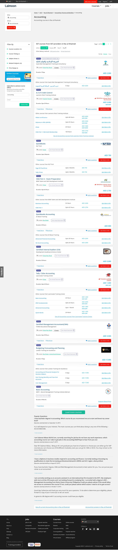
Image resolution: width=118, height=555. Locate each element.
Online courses (70, 528)
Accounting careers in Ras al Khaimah (99, 512)
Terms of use (109, 551)
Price (109, 54)
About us (8, 531)
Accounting (40, 16)
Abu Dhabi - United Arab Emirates (52, 359)
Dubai (44, 67)
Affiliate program (70, 543)
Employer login (42, 537)
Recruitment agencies (44, 531)
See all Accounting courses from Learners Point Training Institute (73, 136)
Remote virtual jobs (30, 534)
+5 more (56, 335)
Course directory (70, 540)
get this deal (107, 100)
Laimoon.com (89, 551)
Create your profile (43, 534)
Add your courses (90, 1)
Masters (55, 531)
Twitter (86, 534)
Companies (28, 531)
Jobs (108, 6)
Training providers (14, 550)
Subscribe (24, 105)
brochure (49, 109)
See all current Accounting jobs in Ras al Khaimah (53, 512)
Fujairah (45, 99)
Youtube (98, 534)
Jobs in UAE (28, 528)
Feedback (2, 271)
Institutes (44, 48)
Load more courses (73, 417)
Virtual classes (57, 543)
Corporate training (58, 534)
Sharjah (50, 99)
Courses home (57, 528)
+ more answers (38, 438)
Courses (96, 6)
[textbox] (18, 18)
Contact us (9, 540)
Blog (7, 543)
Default (105, 54)
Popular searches (42, 528)
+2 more (56, 67)
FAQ (7, 534)
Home (8, 528)
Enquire (109, 285)
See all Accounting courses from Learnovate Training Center (73, 321)
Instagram (94, 534)
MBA (67, 531)
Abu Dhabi (49, 67)
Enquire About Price (104, 407)
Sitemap (8, 537)
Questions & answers (59, 540)
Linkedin (90, 534)
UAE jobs (27, 537)
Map (64, 48)
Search (11, 28)
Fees (59, 48)
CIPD (67, 534)
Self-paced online (54, 51)
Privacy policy (99, 551)
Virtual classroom (65, 51)
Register (105, 1)
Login (99, 1)
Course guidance (57, 537)
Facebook (82, 534)
